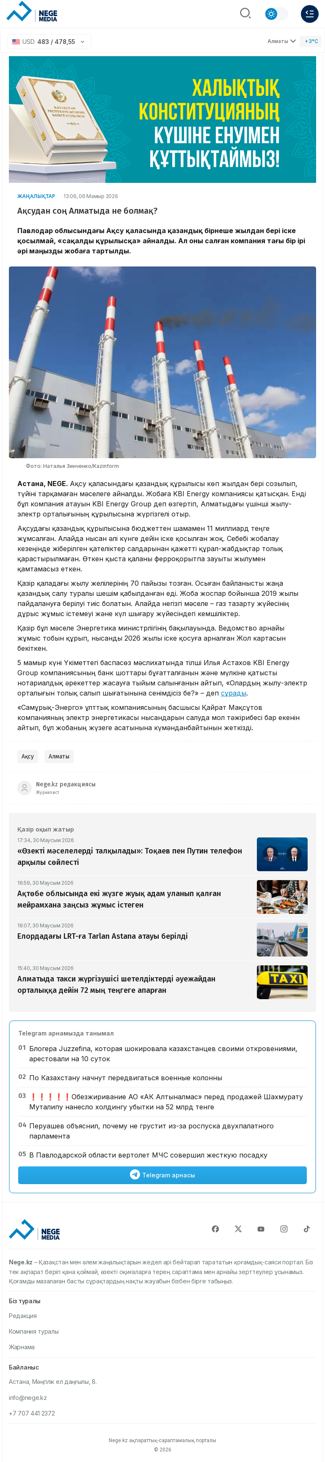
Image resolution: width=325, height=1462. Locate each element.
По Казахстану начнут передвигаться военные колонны (125, 1077)
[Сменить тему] (276, 14)
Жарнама (22, 1347)
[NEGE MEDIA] (31, 12)
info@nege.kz (28, 1397)
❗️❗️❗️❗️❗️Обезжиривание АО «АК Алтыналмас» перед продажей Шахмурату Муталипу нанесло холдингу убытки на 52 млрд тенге (166, 1101)
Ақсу (28, 756)
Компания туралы (34, 1331)
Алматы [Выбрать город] (281, 41)
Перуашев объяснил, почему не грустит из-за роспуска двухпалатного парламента (151, 1131)
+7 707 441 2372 (32, 1413)
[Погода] (311, 41)
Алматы (59, 756)
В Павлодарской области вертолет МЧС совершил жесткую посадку (148, 1155)
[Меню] (310, 14)
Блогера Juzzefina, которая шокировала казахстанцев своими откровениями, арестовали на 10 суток (163, 1053)
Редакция (23, 1315)
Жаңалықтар (36, 196)
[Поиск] (245, 14)
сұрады (233, 693)
